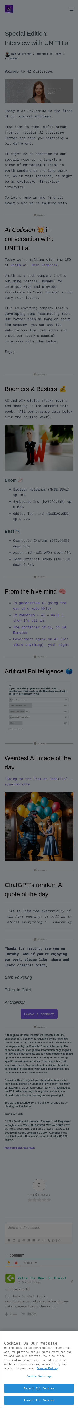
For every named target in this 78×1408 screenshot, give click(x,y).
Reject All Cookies (39, 1389)
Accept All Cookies (39, 1401)
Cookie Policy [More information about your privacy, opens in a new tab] (47, 1369)
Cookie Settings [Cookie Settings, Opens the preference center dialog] (39, 1377)
